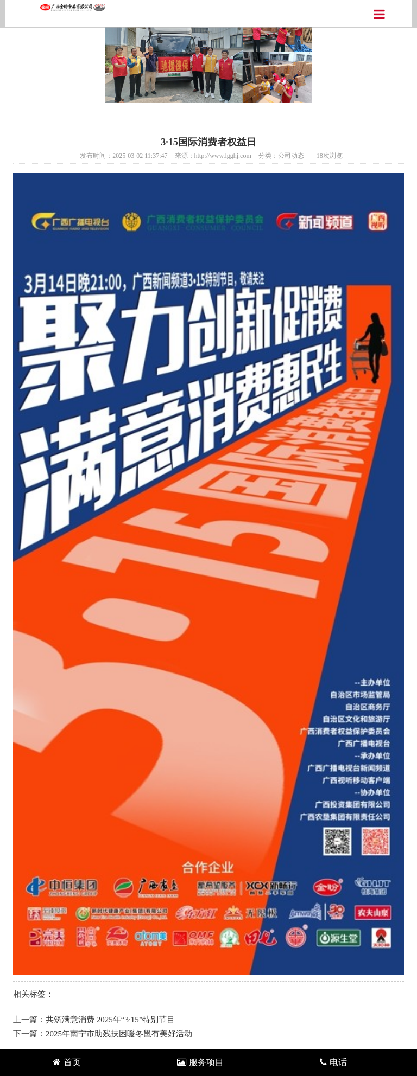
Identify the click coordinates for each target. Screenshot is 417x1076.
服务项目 (200, 1062)
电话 (333, 1062)
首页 (67, 1062)
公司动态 (291, 155)
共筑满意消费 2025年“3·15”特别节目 (110, 1019)
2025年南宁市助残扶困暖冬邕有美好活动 (119, 1033)
